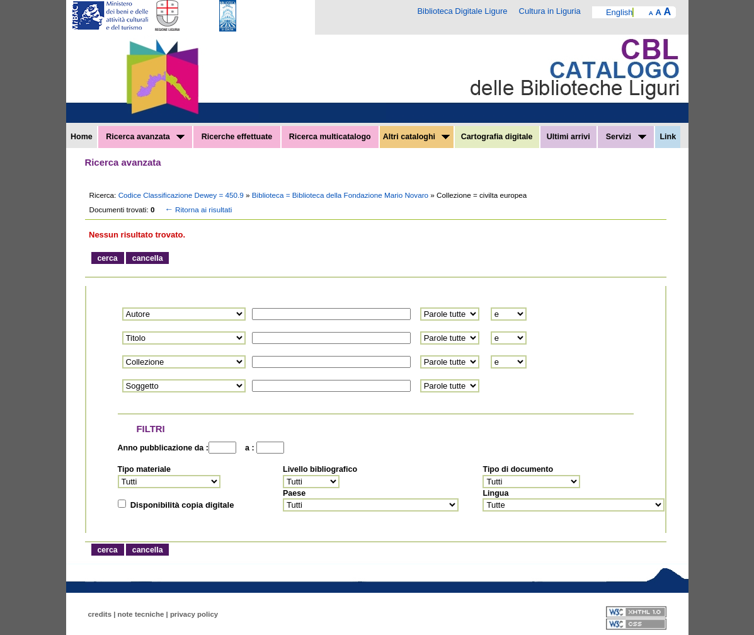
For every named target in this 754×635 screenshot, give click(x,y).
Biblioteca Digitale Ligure (462, 11)
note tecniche (141, 614)
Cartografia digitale (497, 136)
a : (247, 447)
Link (668, 136)
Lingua (495, 493)
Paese (294, 493)
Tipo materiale (144, 469)
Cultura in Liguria (550, 11)
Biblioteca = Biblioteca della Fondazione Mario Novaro (341, 195)
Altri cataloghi (416, 136)
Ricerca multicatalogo (330, 136)
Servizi (626, 136)
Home (82, 136)
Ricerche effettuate (237, 136)
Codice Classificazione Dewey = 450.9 (182, 195)
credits (100, 614)
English (619, 12)
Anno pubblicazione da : (163, 447)
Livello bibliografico (320, 469)
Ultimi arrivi (568, 136)
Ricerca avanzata (145, 136)
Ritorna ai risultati (197, 209)
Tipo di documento (518, 469)
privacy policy (194, 614)
